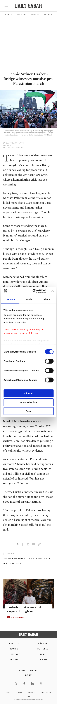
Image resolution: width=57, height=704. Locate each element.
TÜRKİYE (42, 643)
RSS (28, 696)
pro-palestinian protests (39, 558)
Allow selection (28, 402)
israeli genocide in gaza (14, 558)
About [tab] (46, 299)
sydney (6, 563)
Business (42, 648)
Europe (35, 14)
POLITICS (14, 643)
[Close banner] (52, 291)
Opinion (43, 659)
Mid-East (22, 14)
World (8, 14)
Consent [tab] (10, 299)
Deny (28, 411)
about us (31, 692)
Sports (14, 659)
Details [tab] (28, 299)
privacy (19, 692)
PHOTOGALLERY (18, 617)
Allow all (28, 393)
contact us (46, 692)
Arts (43, 654)
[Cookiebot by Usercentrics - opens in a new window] (34, 291)
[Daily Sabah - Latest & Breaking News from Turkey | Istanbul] (28, 6)
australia (16, 563)
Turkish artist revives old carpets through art (24, 609)
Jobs (8, 692)
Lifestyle (14, 654)
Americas (49, 14)
